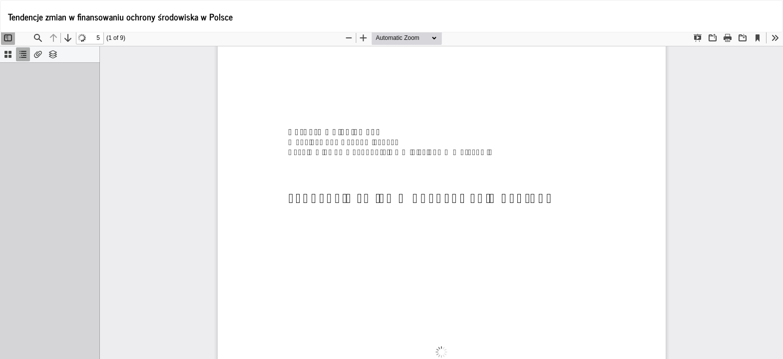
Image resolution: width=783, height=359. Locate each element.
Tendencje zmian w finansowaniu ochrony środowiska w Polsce (120, 16)
